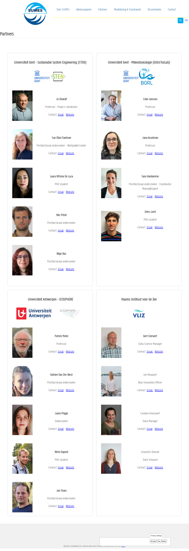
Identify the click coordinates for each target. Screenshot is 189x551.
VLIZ (123, 546)
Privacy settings (156, 536)
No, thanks (162, 541)
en (186, 20)
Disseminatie (154, 9)
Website (70, 114)
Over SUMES (63, 9)
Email (61, 114)
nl (180, 20)
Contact (172, 9)
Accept (153, 541)
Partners (102, 9)
